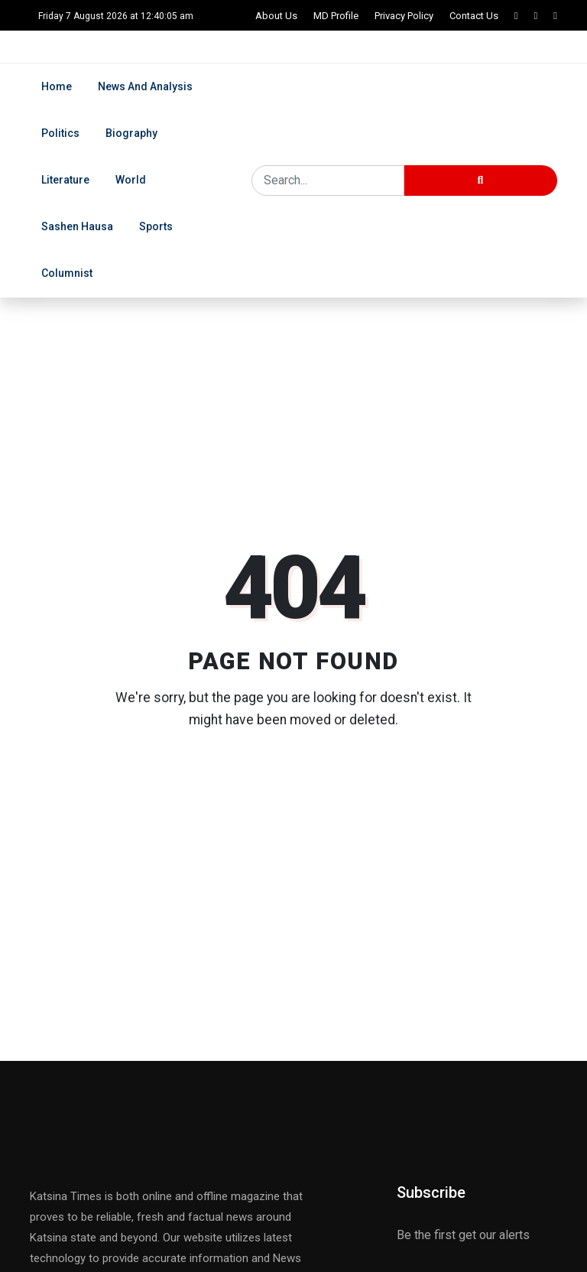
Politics (60, 133)
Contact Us (473, 15)
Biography (131, 133)
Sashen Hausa (77, 226)
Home (56, 86)
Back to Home (293, 779)
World (130, 180)
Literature (65, 180)
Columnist (66, 273)
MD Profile (335, 15)
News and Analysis (145, 86)
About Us (276, 15)
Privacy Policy (404, 15)
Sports (156, 226)
